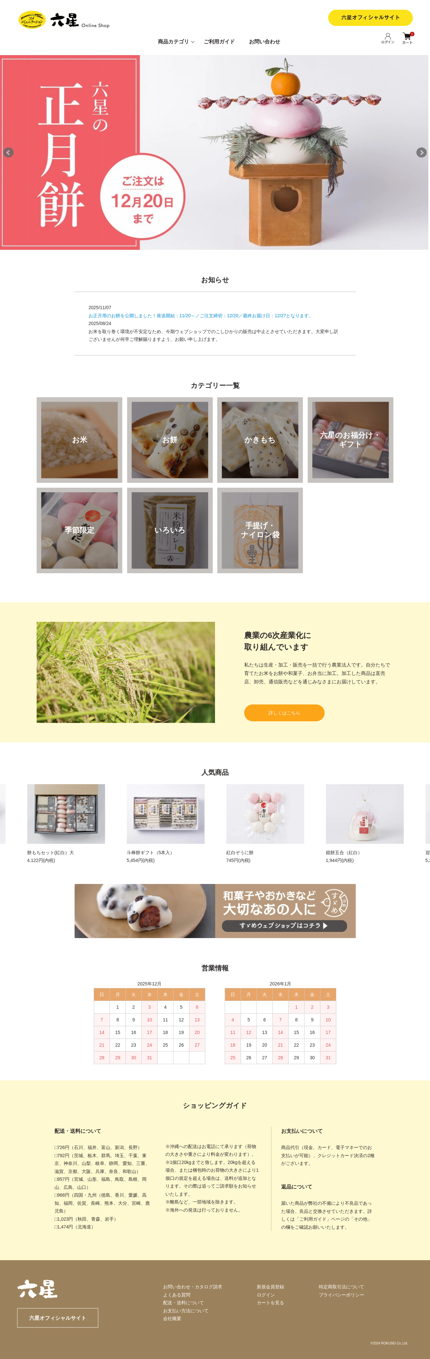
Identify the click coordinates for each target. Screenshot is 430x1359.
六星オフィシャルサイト (57, 1318)
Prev (8, 152)
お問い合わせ (264, 41)
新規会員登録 (270, 1286)
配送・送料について (183, 1302)
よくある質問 (176, 1294)
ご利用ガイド (219, 41)
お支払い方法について (186, 1310)
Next (421, 152)
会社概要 (172, 1318)
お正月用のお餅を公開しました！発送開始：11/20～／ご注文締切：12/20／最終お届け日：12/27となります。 (201, 315)
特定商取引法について (341, 1286)
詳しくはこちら (284, 712)
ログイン (266, 1294)
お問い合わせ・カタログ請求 (192, 1286)
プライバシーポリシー (341, 1294)
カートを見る (270, 1302)
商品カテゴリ (173, 41)
